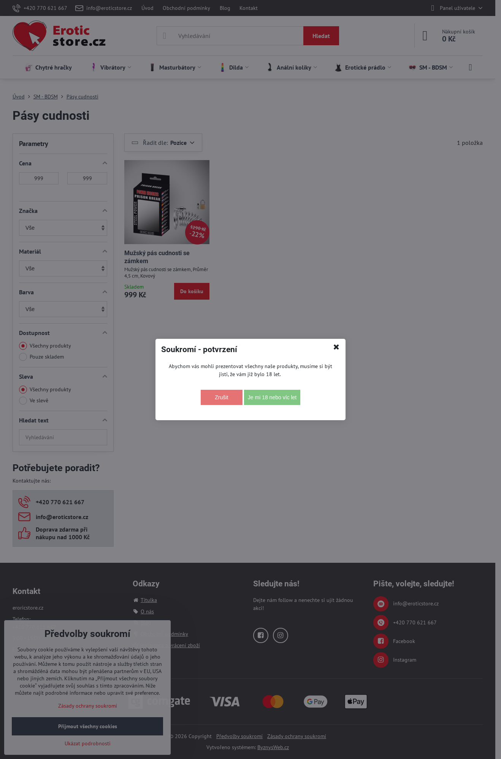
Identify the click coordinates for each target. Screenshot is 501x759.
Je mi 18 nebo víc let (272, 397)
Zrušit (221, 397)
